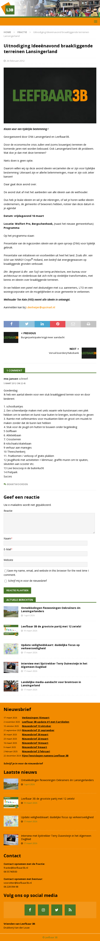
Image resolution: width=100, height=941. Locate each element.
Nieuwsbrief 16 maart (35, 743)
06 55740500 (10, 871)
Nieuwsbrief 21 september (38, 730)
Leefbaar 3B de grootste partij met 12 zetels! (51, 626)
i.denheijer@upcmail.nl (40, 307)
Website (8, 560)
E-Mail (7, 549)
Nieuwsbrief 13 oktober (36, 726)
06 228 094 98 (11, 886)
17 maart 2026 (30, 652)
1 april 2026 (29, 615)
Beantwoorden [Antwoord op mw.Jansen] (17, 484)
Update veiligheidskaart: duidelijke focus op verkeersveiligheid (50, 646)
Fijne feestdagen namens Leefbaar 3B (45, 755)
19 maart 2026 (30, 630)
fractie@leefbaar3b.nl (16, 867)
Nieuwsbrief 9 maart (34, 747)
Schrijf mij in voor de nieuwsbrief (25, 580)
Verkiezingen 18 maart (35, 717)
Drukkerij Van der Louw (16, 927)
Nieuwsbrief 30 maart (35, 734)
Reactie (8, 510)
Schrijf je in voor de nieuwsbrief (23, 763)
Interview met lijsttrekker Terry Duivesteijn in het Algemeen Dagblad (54, 665)
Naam (7, 538)
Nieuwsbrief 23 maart (35, 738)
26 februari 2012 (16, 60)
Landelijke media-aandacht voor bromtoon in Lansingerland (51, 683)
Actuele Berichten (19, 600)
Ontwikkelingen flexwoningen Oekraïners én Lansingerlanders (50, 609)
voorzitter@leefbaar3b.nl (18, 882)
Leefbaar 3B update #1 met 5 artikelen (45, 721)
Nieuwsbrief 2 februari (36, 751)
